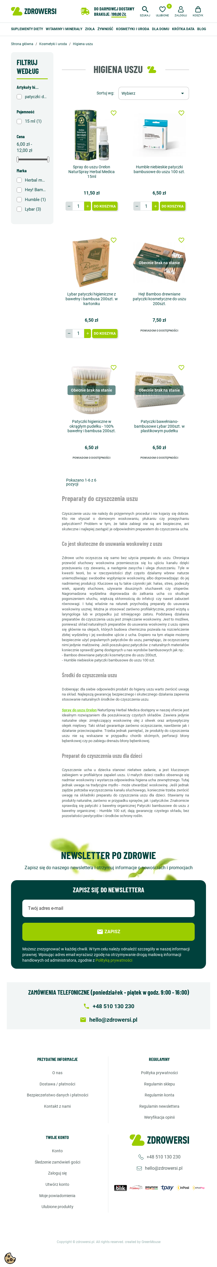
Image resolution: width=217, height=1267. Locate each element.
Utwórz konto (57, 1184)
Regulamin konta (159, 1095)
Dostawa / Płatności (57, 1084)
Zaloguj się (57, 1173)
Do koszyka (105, 206)
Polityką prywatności (114, 960)
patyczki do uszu (36, 96)
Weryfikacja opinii (159, 1117)
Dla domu (160, 29)
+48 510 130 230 (164, 1157)
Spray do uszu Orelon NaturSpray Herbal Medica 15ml (91, 172)
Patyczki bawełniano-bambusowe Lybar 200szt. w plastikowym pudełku (159, 426)
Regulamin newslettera (159, 1106)
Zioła (90, 29)
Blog (201, 29)
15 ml (33, 121)
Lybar (33, 209)
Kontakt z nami (57, 1106)
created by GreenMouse (142, 1242)
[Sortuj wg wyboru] (153, 93)
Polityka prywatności (159, 1072)
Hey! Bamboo (36, 189)
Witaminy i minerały (64, 29)
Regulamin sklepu (159, 1084)
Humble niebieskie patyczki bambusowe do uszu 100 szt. (159, 169)
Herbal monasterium (36, 180)
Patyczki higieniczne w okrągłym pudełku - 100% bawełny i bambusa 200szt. (92, 426)
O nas (57, 1072)
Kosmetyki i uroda (132, 29)
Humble (35, 199)
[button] (145, 11)
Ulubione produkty (57, 1206)
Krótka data (183, 29)
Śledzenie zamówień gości (57, 1162)
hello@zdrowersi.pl (164, 1168)
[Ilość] (78, 206)
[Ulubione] (162, 11)
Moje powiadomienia (57, 1195)
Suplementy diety (27, 29)
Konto (57, 1151)
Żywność (105, 29)
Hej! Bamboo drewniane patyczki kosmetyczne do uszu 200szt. (159, 299)
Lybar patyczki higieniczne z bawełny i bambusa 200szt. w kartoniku (92, 299)
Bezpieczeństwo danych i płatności (57, 1095)
